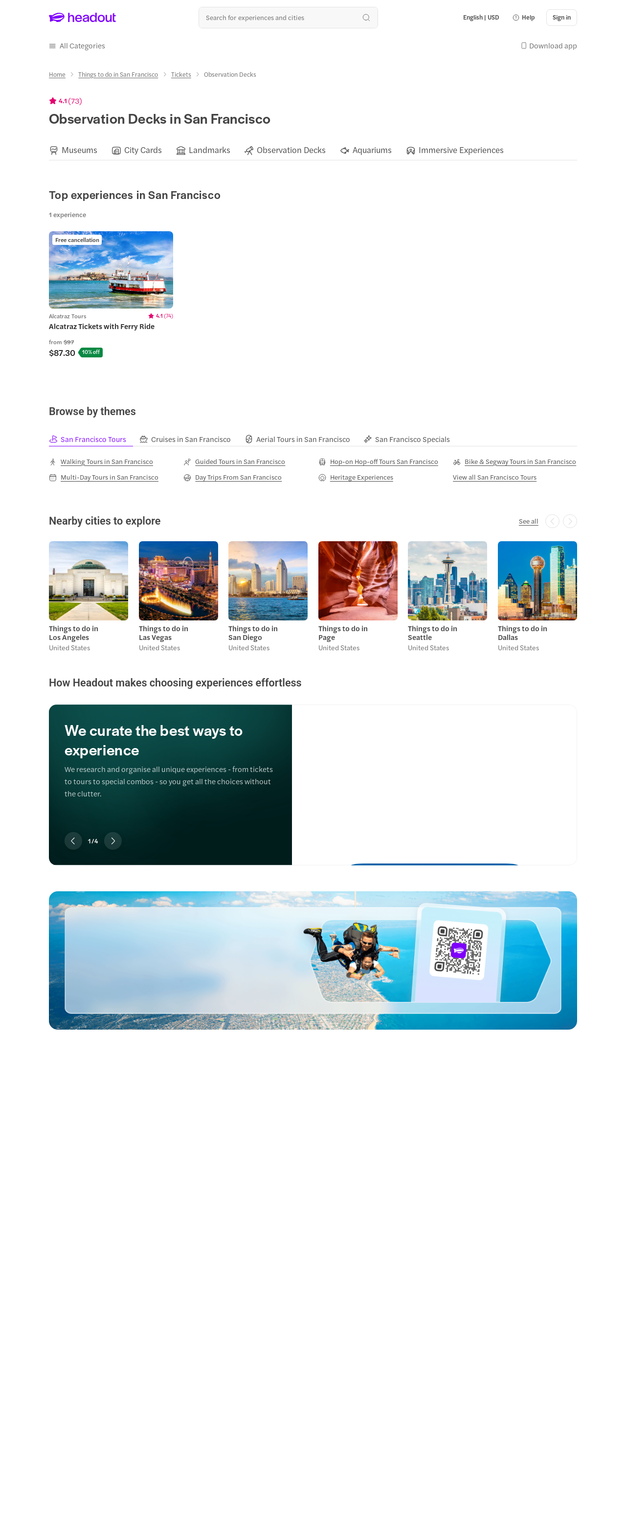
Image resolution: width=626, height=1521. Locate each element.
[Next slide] (113, 841)
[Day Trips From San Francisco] (232, 477)
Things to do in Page (343, 632)
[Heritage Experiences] (355, 477)
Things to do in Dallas (522, 632)
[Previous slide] (73, 841)
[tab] (94, 439)
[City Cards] (143, 150)
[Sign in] (561, 17)
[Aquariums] (372, 150)
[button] (523, 17)
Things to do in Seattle (432, 632)
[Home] (57, 74)
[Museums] (79, 150)
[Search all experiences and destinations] (288, 17)
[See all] (528, 521)
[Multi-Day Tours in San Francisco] (103, 477)
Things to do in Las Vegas (163, 632)
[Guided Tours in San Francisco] (234, 461)
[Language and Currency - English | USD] (481, 17)
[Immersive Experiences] (461, 150)
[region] (313, 150)
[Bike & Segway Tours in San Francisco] (514, 461)
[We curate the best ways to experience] (434, 776)
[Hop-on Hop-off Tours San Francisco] (378, 461)
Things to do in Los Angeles (73, 632)
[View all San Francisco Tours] (495, 477)
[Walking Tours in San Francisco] (101, 461)
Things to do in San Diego (253, 632)
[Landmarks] (209, 150)
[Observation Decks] (291, 150)
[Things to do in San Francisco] (118, 74)
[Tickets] (181, 74)
